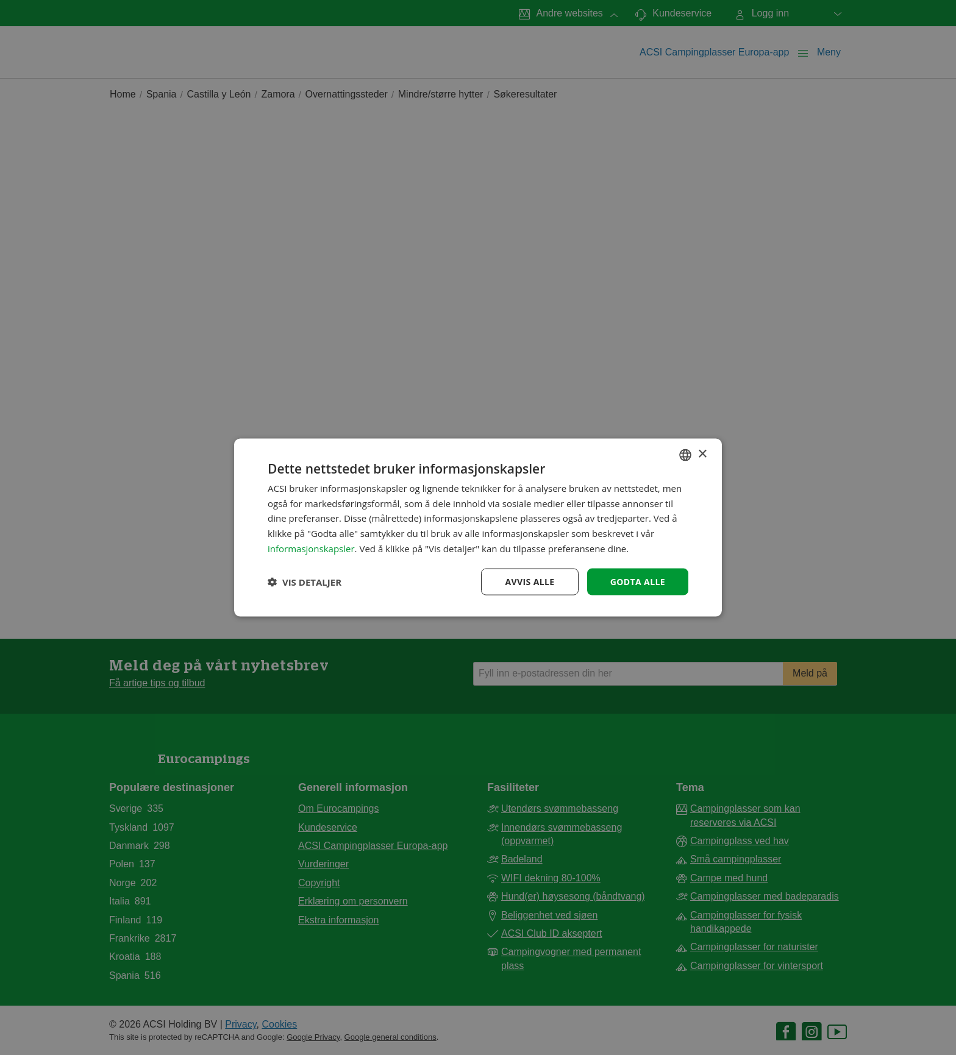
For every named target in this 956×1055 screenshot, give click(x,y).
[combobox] (685, 455)
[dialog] (478, 527)
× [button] (702, 454)
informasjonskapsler (311, 548)
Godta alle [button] (637, 581)
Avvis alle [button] (529, 581)
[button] (304, 582)
